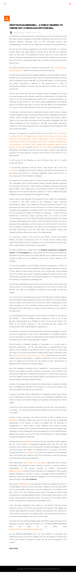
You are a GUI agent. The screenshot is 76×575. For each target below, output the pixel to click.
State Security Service (46, 139)
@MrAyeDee (14, 423)
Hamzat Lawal (19, 32)
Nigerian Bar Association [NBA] (48, 147)
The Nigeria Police (30, 139)
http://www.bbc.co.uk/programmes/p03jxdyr (26, 532)
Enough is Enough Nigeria (36, 466)
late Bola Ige (31, 455)
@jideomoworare (16, 474)
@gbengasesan (28, 444)
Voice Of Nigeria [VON (51, 145)
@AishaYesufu (25, 487)
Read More (14, 551)
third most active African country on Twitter (30, 358)
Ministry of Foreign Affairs (42, 150)
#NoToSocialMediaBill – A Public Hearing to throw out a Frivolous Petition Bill (36, 26)
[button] (70, 4)
